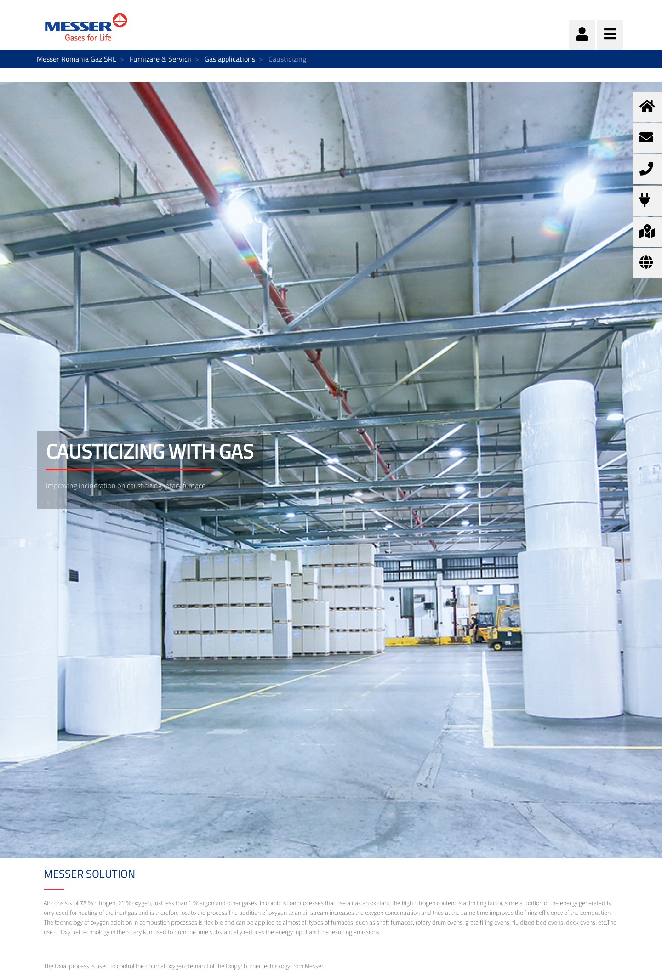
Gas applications (230, 58)
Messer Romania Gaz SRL (76, 58)
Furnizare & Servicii (160, 58)
